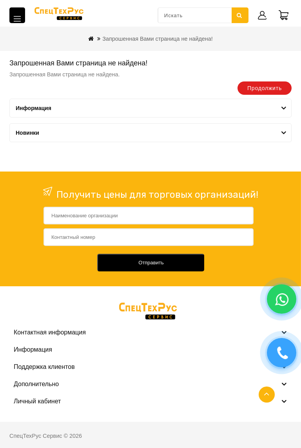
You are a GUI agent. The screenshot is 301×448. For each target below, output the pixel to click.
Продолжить (264, 88)
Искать (239, 15)
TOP (267, 394)
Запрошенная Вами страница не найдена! (157, 39)
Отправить (150, 263)
